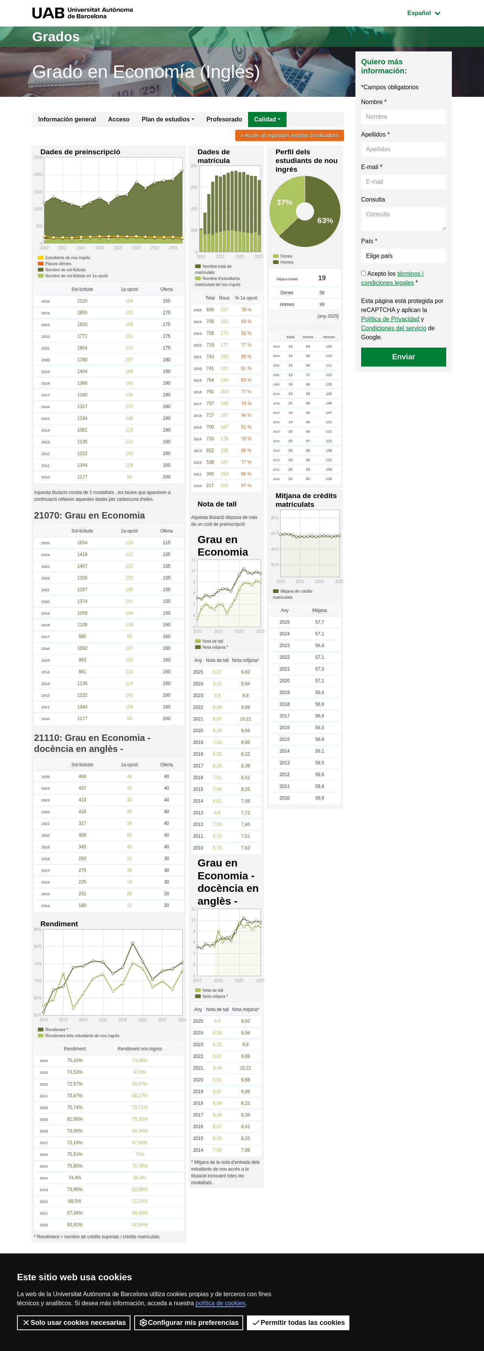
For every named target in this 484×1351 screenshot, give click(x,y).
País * (369, 241)
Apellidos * (375, 134)
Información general (67, 119)
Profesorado (224, 119)
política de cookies (220, 1303)
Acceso (119, 119)
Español (429, 12)
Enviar (403, 357)
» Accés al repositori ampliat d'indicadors (289, 135)
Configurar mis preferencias (189, 1322)
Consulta (373, 199)
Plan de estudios (166, 119)
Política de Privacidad (390, 319)
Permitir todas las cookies (298, 1322)
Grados (56, 36)
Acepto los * (392, 278)
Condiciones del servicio (394, 328)
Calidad (265, 119)
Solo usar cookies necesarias (74, 1322)
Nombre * (374, 102)
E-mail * (371, 167)
